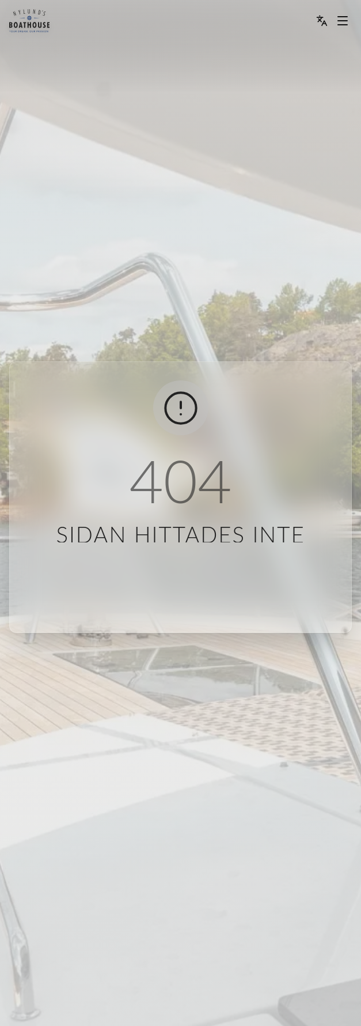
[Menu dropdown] (342, 20)
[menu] (29, 20)
